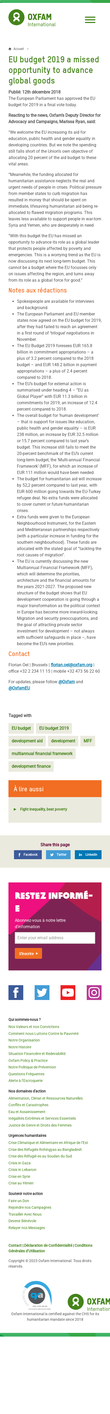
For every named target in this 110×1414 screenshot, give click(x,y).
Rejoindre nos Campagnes (29, 1207)
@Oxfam (66, 681)
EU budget (21, 728)
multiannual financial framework (42, 753)
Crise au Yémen (21, 1183)
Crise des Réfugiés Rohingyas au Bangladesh (45, 1149)
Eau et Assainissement (26, 1112)
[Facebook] (28, 854)
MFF (88, 740)
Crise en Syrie (19, 1176)
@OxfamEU (19, 688)
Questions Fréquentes (26, 1074)
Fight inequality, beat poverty (43, 809)
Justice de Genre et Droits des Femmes (40, 1125)
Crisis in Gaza (19, 1163)
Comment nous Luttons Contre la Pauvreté (43, 1033)
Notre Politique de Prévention (32, 1067)
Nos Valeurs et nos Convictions (33, 1027)
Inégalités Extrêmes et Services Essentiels (42, 1118)
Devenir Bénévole (22, 1221)
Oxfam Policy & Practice (28, 1060)
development (63, 740)
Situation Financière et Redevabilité (37, 1054)
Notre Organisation (24, 1040)
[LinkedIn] (88, 854)
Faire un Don (18, 1201)
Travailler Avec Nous (25, 1214)
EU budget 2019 (54, 728)
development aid (27, 740)
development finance (31, 766)
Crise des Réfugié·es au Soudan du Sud (40, 1156)
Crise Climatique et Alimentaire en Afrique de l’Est (48, 1143)
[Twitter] (58, 854)
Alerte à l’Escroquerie (25, 1080)
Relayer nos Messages (26, 1228)
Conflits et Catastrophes (28, 1105)
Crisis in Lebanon (22, 1170)
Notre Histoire (19, 1047)
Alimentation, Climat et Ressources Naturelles (45, 1098)
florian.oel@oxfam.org (71, 664)
